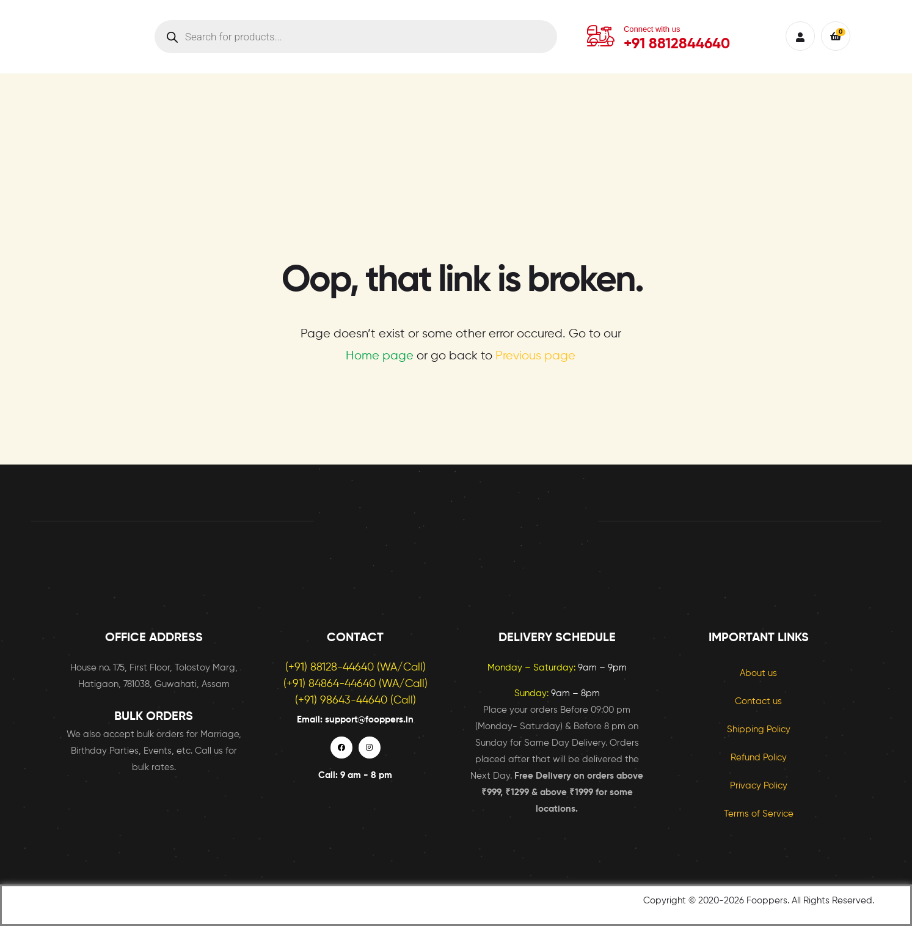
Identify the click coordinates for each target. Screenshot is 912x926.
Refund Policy (759, 757)
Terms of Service (758, 813)
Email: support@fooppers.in (355, 719)
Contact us (758, 701)
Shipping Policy (758, 729)
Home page (380, 356)
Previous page (535, 356)
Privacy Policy (758, 785)
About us (758, 673)
